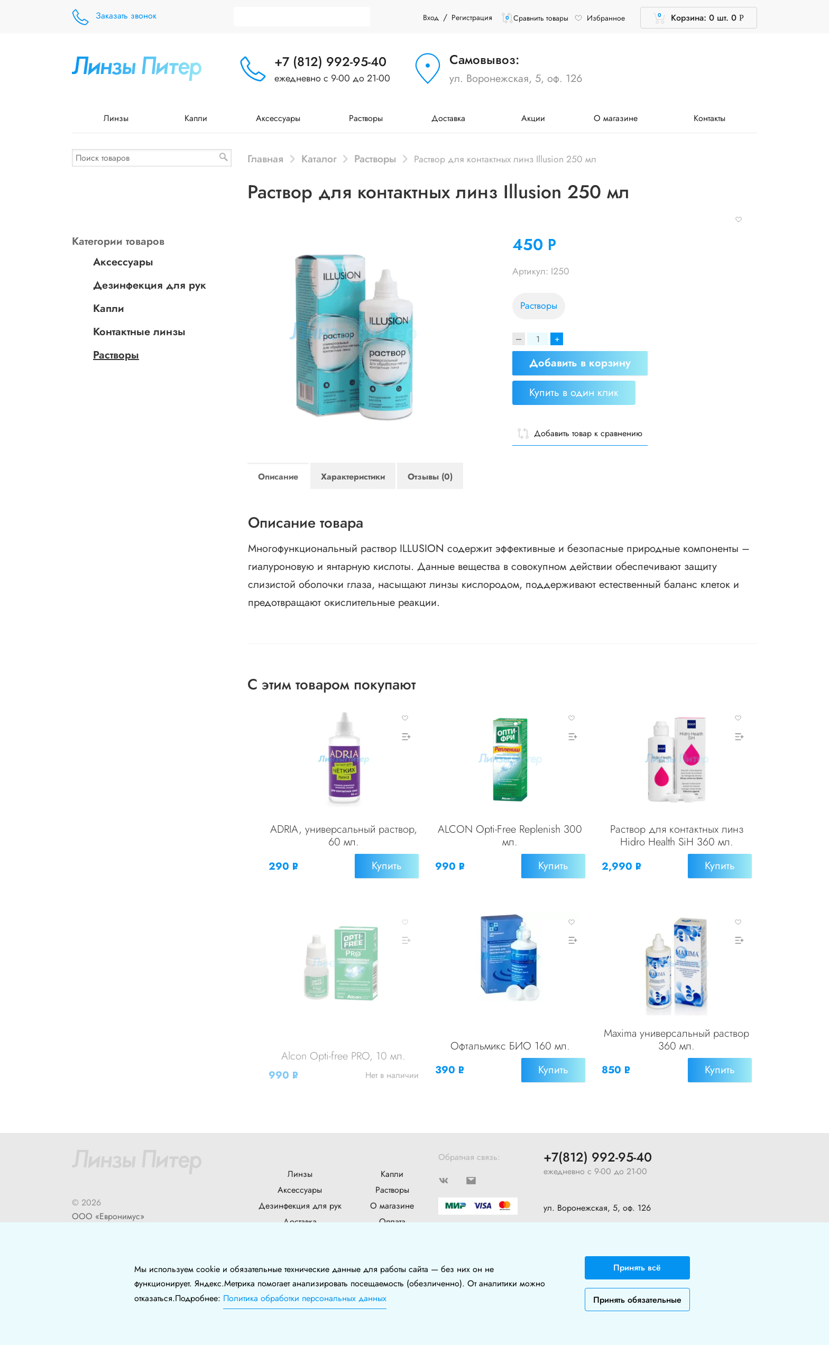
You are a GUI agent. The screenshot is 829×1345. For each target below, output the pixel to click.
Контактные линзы (139, 331)
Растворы (366, 118)
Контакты (709, 118)
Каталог (319, 158)
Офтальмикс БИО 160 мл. (510, 1038)
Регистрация (472, 17)
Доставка (452, 118)
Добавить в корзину (580, 363)
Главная (265, 158)
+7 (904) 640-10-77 (579, 1207)
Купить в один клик (574, 392)
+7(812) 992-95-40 (598, 1137)
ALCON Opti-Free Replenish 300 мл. (510, 839)
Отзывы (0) (430, 477)
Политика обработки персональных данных (304, 1298)
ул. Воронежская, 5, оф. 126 (516, 78)
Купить (384, 869)
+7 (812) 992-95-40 (330, 61)
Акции (533, 118)
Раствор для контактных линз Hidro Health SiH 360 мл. (676, 839)
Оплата (392, 1201)
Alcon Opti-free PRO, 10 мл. (343, 1048)
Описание (278, 477)
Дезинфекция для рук (149, 285)
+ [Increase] (557, 339)
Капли (196, 118)
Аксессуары (278, 118)
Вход (431, 17)
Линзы (120, 118)
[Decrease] (518, 339)
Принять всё (637, 1267)
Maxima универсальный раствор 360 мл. (676, 1032)
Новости (300, 1217)
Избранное (599, 18)
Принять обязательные (637, 1300)
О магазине (619, 118)
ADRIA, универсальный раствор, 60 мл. (343, 839)
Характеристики (353, 477)
